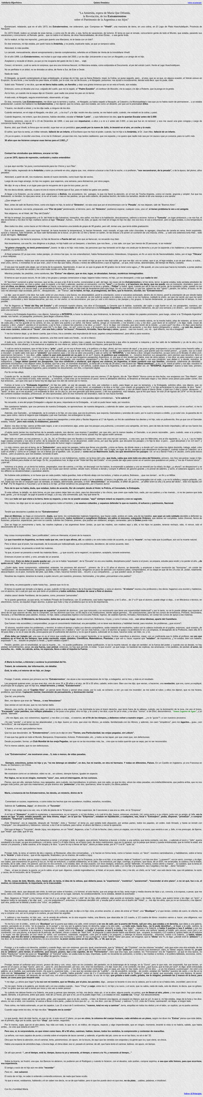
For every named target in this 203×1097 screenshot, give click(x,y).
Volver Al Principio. (193, 1093)
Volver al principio (195, 3)
